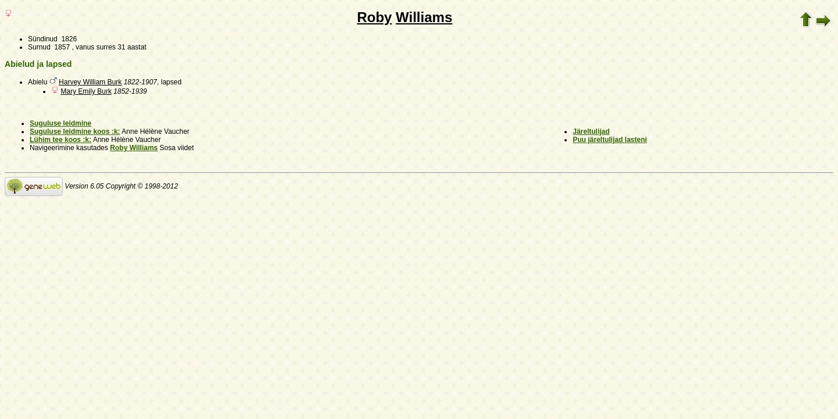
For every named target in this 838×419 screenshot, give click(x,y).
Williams (424, 17)
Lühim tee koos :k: (60, 140)
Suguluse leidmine (60, 123)
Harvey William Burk (90, 82)
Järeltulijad (591, 131)
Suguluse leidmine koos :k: (75, 131)
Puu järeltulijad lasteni (610, 140)
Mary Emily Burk (86, 91)
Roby (374, 17)
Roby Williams (134, 148)
